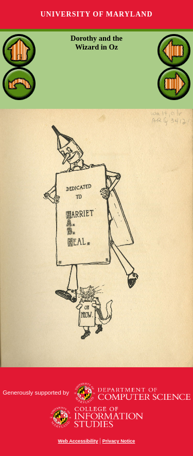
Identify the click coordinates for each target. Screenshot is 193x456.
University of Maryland (96, 14)
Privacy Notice (118, 441)
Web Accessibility (78, 441)
